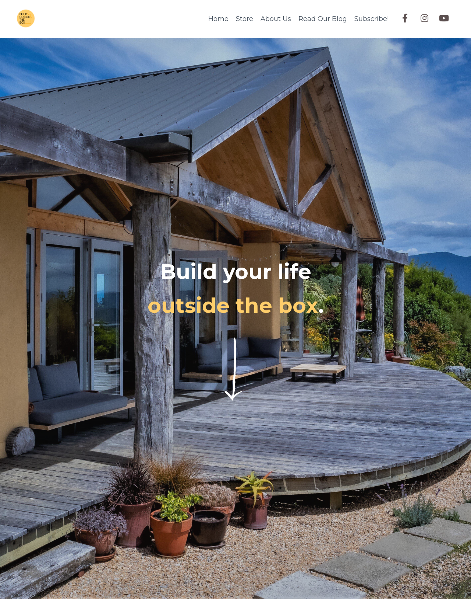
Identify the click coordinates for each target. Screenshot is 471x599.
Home (218, 19)
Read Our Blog (322, 19)
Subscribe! (371, 19)
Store (244, 19)
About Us (276, 19)
